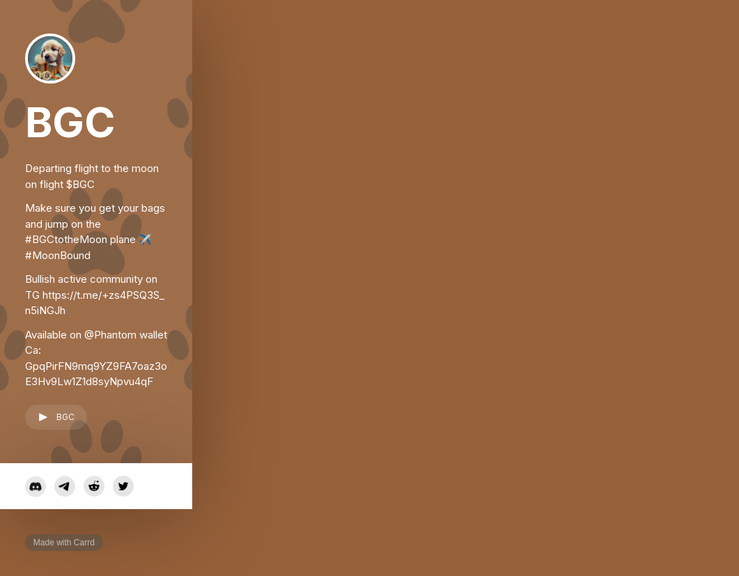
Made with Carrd (64, 542)
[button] (56, 417)
